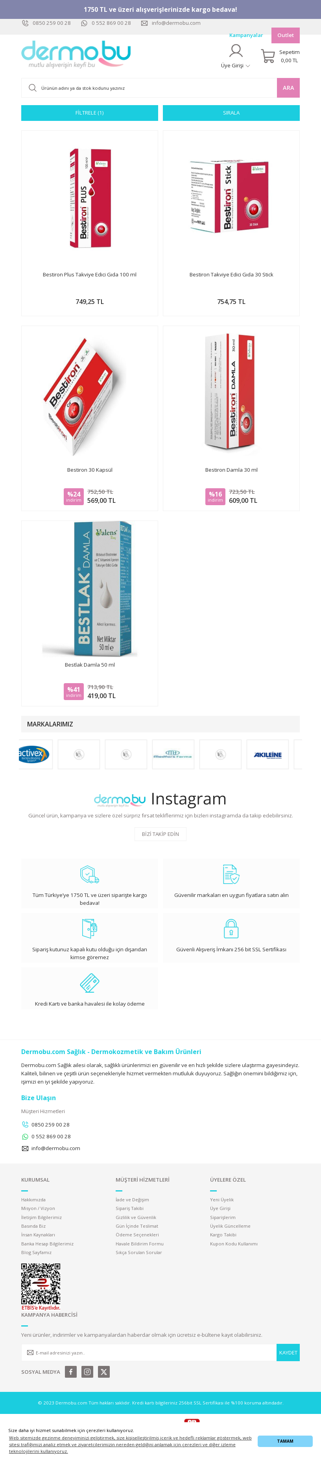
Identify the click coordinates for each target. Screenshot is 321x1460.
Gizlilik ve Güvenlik (136, 1217)
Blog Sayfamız (36, 1252)
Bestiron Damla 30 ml (231, 469)
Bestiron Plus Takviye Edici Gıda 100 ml (90, 274)
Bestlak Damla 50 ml (90, 664)
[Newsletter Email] (160, 1352)
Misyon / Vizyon (38, 1208)
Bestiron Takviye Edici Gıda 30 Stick (231, 274)
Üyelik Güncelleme (230, 1226)
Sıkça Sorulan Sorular (139, 1252)
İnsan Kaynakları (38, 1235)
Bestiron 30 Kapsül (90, 469)
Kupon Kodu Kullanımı (234, 1244)
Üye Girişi (220, 1208)
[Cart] (280, 56)
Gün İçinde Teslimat (137, 1226)
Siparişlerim (223, 1217)
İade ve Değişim (132, 1199)
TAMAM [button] (285, 1441)
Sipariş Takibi (130, 1208)
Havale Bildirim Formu (140, 1244)
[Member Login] (236, 56)
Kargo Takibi (223, 1235)
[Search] (160, 88)
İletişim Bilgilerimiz (41, 1217)
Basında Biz (33, 1226)
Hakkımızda (33, 1199)
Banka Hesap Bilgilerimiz (47, 1244)
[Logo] (76, 56)
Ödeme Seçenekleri (137, 1235)
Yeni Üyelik (222, 1199)
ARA (288, 87)
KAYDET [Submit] (288, 1352)
